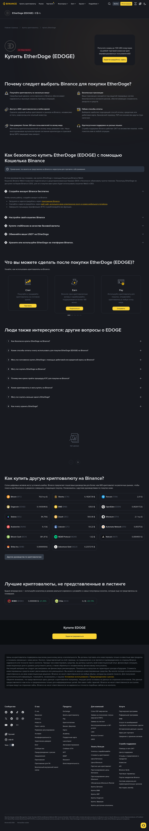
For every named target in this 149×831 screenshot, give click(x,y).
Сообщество (39, 748)
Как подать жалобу (126, 788)
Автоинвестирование (71, 745)
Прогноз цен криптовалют (101, 766)
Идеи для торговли (126, 733)
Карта (65, 730)
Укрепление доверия (43, 741)
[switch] (11, 745)
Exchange (66, 711)
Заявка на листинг (98, 721)
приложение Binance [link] (51, 201)
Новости (38, 722)
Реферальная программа (128, 715)
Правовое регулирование (44, 730)
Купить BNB (95, 790)
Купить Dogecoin (97, 798)
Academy (66, 734)
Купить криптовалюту (28, 4)
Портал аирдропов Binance (129, 777)
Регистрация (126, 4)
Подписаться (75, 308)
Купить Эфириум (97, 802)
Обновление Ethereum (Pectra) (102, 783)
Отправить (121, 308)
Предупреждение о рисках (45, 752)
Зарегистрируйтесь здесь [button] (115, 59)
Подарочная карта (70, 737)
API (120, 766)
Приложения (40, 760)
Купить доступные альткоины (102, 805)
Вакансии (38, 715)
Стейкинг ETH (68, 748)
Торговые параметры (127, 774)
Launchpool (67, 741)
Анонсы (38, 719)
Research (66, 760)
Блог (36, 745)
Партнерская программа (128, 711)
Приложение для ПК (42, 763)
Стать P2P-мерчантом (99, 711)
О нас (37, 711)
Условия (38, 734)
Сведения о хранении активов (130, 736)
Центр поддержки (126, 752)
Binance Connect (97, 735)
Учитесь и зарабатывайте (100, 751)
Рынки (41, 4)
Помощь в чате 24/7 (126, 748)
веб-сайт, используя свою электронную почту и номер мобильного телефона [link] (74, 204)
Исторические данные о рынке (131, 729)
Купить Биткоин (97, 787)
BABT (65, 756)
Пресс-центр (40, 726)
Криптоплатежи (69, 722)
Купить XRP (95, 794)
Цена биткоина (96, 759)
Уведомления (40, 756)
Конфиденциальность (43, 737)
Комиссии (122, 762)
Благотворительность (71, 763)
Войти (116, 4)
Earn (73, 4)
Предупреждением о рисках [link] (102, 677)
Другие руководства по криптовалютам (24, 557)
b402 (93, 739)
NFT (64, 752)
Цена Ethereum (96, 762)
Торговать (28, 306)
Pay (64, 719)
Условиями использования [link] (76, 677)
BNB (120, 719)
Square (82, 4)
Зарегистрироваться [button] (75, 636)
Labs (92, 732)
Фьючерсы (63, 4)
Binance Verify (124, 770)
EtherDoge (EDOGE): (23, 13)
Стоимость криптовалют (100, 755)
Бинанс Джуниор (69, 726)
